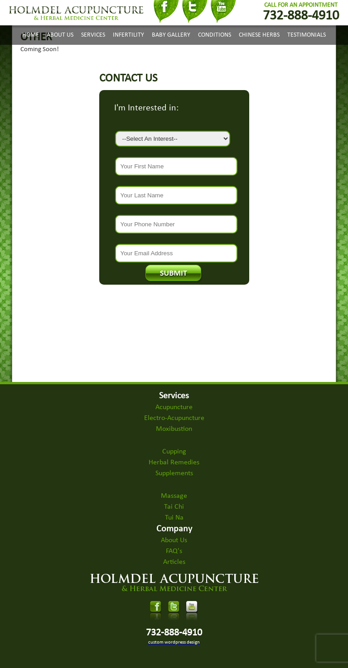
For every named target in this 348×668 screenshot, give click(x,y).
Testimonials (306, 35)
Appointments (158, 57)
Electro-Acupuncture (174, 418)
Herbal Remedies (174, 462)
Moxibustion (174, 429)
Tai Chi (174, 507)
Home (30, 35)
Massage (174, 496)
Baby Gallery (171, 35)
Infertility (128, 35)
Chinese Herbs (259, 35)
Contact (199, 57)
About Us (60, 35)
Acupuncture (174, 407)
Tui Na (174, 517)
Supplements (174, 473)
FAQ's (174, 551)
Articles (174, 562)
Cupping (174, 451)
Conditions (214, 35)
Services (93, 35)
